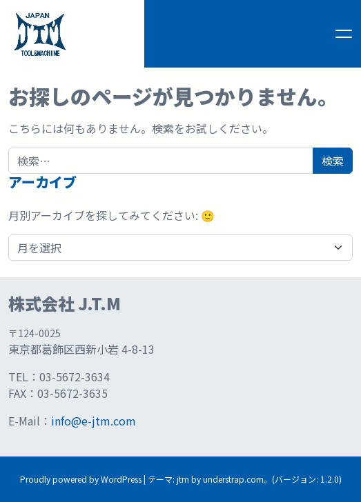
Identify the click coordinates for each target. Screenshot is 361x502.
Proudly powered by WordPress (81, 479)
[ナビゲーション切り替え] (344, 34)
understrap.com (233, 479)
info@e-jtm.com (93, 420)
